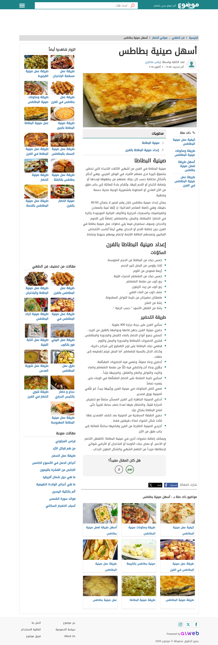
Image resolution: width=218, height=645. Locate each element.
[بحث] (132, 5)
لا (119, 469)
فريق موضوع (33, 636)
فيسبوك (173, 485)
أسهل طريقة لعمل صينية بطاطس (186, 166)
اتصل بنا (36, 622)
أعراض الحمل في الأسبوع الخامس (53, 463)
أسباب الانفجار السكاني (60, 506)
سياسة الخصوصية (65, 629)
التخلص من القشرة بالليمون (57, 470)
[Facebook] (196, 624)
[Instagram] (180, 624)
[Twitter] (188, 624)
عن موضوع (69, 622)
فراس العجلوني (65, 441)
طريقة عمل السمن (63, 456)
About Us (69, 636)
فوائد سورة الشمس (62, 499)
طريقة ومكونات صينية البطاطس (184, 153)
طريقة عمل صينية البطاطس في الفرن (184, 181)
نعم (129, 469)
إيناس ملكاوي (153, 62)
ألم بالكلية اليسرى (63, 491)
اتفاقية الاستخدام (31, 629)
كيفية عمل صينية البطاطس (184, 142)
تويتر (159, 485)
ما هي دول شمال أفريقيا (59, 477)
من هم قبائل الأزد (64, 448)
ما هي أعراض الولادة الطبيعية (55, 484)
